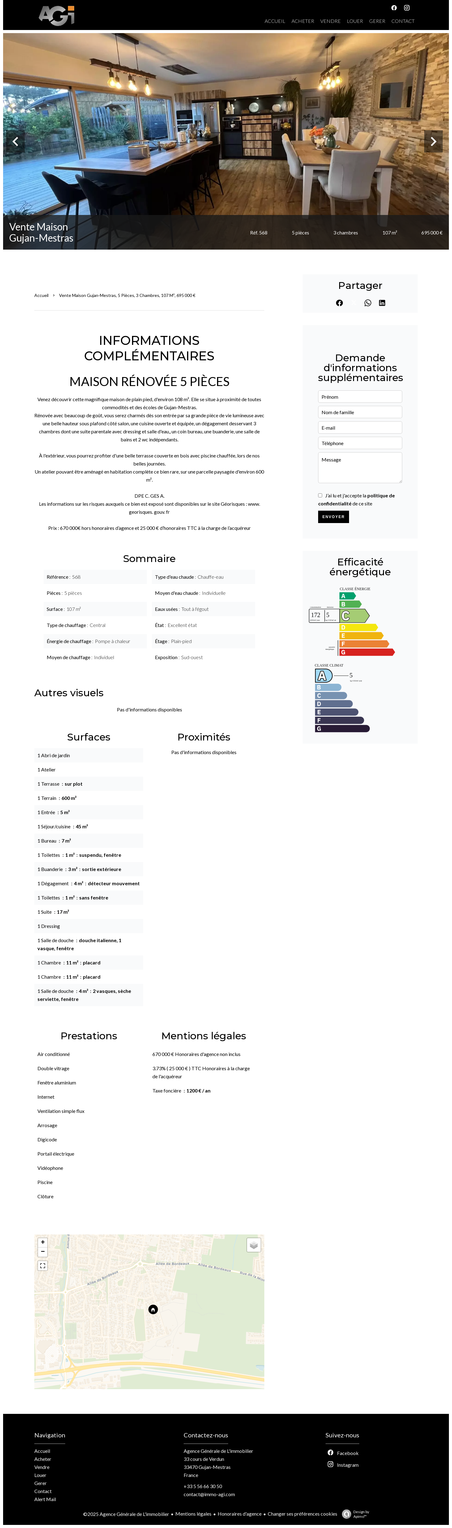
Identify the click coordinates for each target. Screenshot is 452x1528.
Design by (354, 1514)
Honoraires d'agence (240, 1514)
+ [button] (43, 1242)
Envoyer (333, 517)
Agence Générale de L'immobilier (218, 1451)
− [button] (43, 1252)
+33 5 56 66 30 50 (203, 1486)
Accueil (41, 295)
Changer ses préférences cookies (302, 1514)
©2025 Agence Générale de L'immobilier (126, 1514)
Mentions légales (193, 1514)
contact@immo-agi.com (209, 1494)
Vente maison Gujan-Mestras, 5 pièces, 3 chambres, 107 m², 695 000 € (127, 295)
